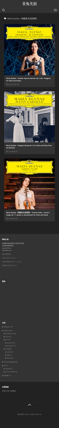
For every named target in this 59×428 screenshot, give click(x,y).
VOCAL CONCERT (10, 372)
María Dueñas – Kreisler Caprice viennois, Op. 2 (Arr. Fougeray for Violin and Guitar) (28, 79)
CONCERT (8, 369)
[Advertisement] (29, 298)
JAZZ (8, 352)
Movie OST (10, 346)
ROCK (8, 358)
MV (5, 366)
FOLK (6, 337)
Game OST (10, 343)
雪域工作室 (5, 391)
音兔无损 (29, 4)
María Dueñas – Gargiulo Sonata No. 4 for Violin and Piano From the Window (29, 146)
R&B (8, 355)
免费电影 (13, 391)
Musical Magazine (9, 362)
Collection (7, 327)
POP (6, 349)
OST (6, 340)
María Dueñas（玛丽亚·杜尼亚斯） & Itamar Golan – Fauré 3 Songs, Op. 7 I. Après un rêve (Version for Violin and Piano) (28, 214)
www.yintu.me (6, 248)
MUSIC (6, 331)
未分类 (6, 375)
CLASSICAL (8, 333)
